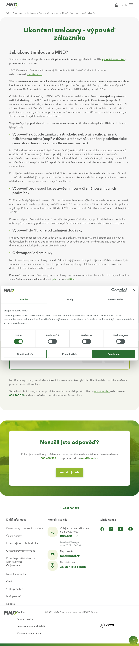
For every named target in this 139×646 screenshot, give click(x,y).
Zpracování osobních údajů (31, 626)
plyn (54, 279)
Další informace (16, 519)
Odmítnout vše (25, 354)
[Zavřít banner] (134, 290)
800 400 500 (69, 536)
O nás (9, 581)
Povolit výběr (69, 354)
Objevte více (14, 565)
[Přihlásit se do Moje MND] (116, 5)
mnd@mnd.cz (34, 74)
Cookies (21, 612)
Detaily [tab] (69, 299)
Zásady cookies (25, 619)
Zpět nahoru (69, 508)
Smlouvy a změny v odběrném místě (43, 13)
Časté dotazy (18, 13)
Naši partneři (13, 596)
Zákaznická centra (73, 567)
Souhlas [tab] (24, 299)
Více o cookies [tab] (115, 299)
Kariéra (10, 603)
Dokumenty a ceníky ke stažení (24, 528)
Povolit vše (114, 354)
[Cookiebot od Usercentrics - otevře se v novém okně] (113, 290)
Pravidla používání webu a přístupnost (20, 559)
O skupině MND (16, 588)
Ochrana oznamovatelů (29, 633)
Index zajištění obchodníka (22, 543)
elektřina (69, 279)
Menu (127, 4)
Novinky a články (16, 574)
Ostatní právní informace (20, 550)
